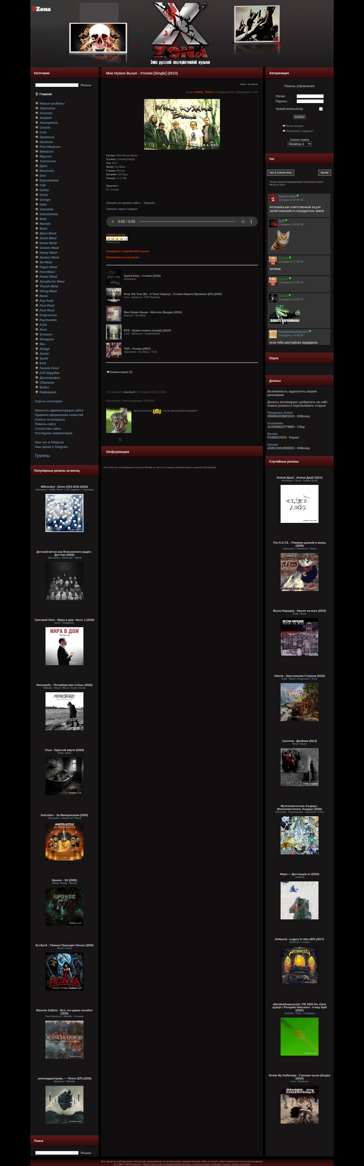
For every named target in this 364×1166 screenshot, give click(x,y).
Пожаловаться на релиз (122, 257)
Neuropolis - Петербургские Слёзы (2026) (64, 684)
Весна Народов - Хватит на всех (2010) (299, 610)
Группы (42, 455)
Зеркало (149, 202)
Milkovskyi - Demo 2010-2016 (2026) (64, 486)
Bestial (272, 434)
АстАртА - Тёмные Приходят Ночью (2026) (64, 945)
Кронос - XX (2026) (64, 880)
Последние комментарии (53, 433)
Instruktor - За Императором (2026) (64, 815)
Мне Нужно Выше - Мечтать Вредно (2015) (153, 312)
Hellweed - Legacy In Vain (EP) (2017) (299, 939)
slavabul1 (129, 391)
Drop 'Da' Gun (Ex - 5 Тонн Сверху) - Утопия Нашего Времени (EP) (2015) (173, 293)
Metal (243, 84)
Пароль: (282, 101)
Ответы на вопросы (50, 419)
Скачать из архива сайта (123, 202)
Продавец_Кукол (280, 412)
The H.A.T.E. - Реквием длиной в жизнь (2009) (299, 544)
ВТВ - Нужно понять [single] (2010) (147, 330)
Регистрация (294, 125)
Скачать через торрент (122, 208)
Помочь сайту (45, 424)
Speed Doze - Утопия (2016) (142, 275)
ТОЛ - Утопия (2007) (137, 348)
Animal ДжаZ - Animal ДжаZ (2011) (300, 477)
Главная (46, 94)
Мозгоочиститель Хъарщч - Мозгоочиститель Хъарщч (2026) (299, 807)
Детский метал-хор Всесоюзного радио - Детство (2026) (64, 553)
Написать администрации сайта (59, 410)
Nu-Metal (253, 84)
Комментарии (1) (119, 371)
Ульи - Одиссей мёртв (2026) (64, 750)
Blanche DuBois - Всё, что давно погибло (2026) (64, 1012)
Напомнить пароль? (300, 130)
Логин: (281, 96)
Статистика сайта (48, 428)
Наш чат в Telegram (49, 442)
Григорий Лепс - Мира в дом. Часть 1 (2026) (64, 619)
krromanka (275, 423)
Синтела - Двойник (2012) (299, 740)
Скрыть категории (48, 401)
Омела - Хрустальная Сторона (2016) (299, 675)
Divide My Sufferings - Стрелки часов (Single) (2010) (299, 1077)
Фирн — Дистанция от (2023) (299, 874)
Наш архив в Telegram (51, 447)
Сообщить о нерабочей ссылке (127, 251)
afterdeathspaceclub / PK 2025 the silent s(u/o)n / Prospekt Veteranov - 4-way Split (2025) (299, 1007)
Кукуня (272, 444)
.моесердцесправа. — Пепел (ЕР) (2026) (64, 1078)
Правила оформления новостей (59, 415)
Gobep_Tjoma (203, 91)
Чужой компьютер (289, 109)
